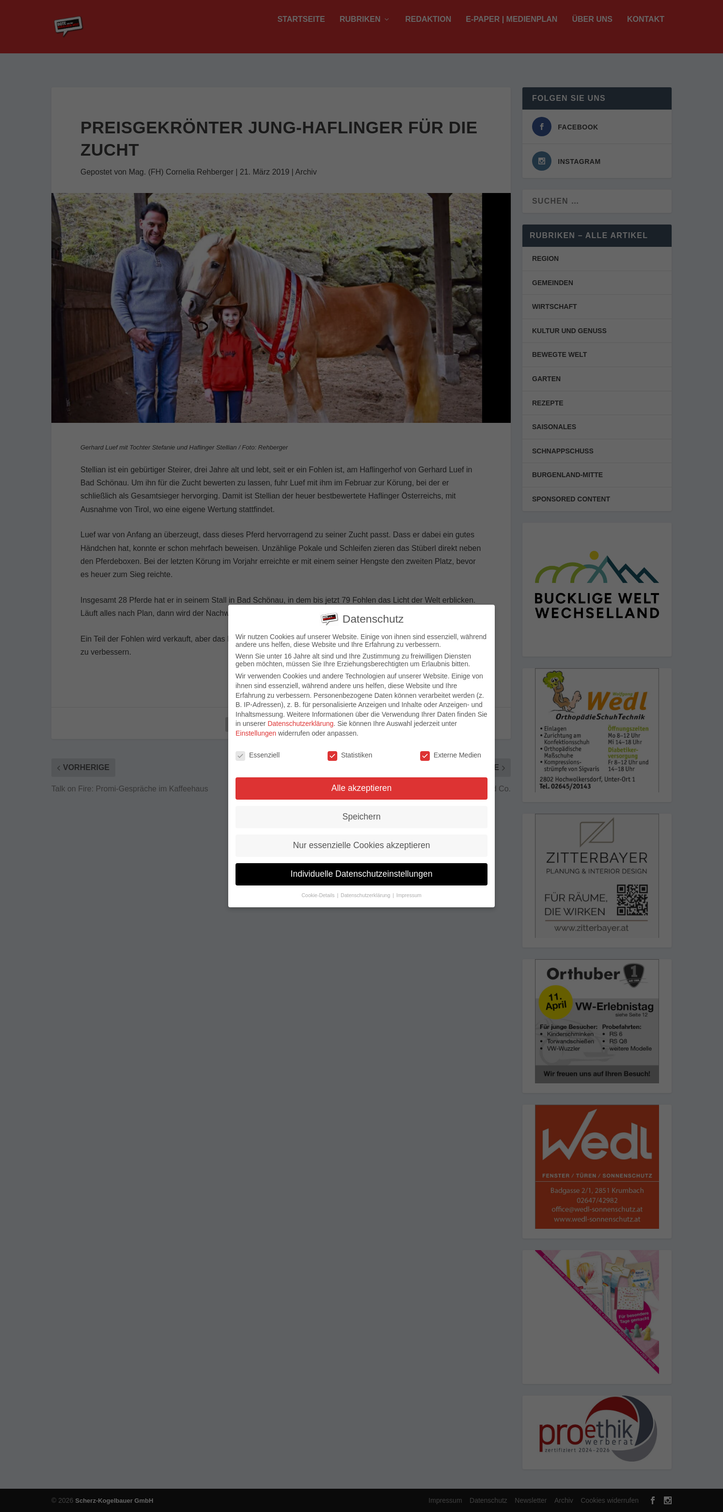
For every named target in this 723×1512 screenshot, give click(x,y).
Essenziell (258, 752)
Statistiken (350, 752)
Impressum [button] (409, 892)
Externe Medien (450, 752)
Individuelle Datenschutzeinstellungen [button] (362, 871)
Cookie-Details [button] (318, 892)
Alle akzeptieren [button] (361, 785)
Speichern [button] (362, 814)
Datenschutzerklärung (300, 720)
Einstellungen (256, 730)
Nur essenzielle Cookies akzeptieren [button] (361, 842)
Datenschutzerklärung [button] (366, 892)
